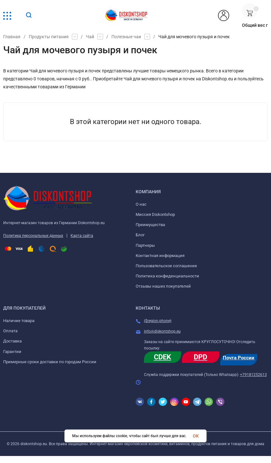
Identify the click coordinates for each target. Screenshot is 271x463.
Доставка (12, 341)
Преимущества (150, 224)
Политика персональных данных (33, 235)
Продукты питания (49, 36)
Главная (11, 36)
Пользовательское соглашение (166, 265)
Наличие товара (18, 320)
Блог (140, 234)
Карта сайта (82, 235)
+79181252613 (253, 374)
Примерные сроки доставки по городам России (49, 361)
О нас (141, 204)
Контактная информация (160, 255)
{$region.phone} (157, 321)
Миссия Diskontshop (155, 214)
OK (196, 435)
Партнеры (145, 245)
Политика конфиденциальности (167, 276)
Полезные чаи (126, 36)
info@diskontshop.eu (162, 331)
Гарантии (12, 351)
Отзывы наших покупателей (163, 286)
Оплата (10, 330)
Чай (90, 36)
